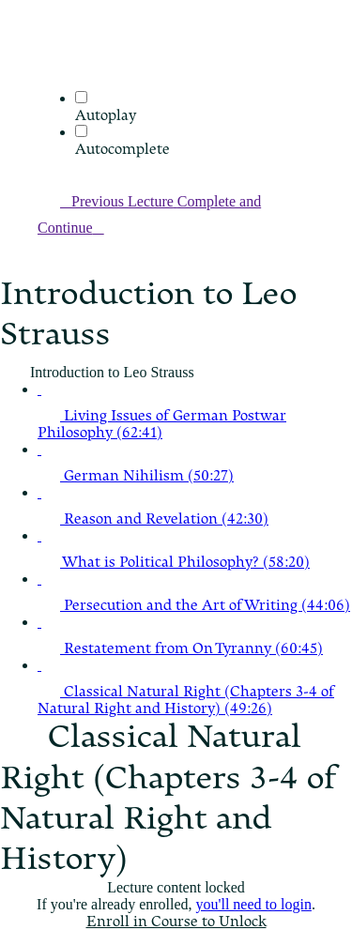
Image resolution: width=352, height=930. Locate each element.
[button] (49, 55)
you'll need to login (254, 904)
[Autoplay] (81, 97)
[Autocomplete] (81, 131)
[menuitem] (49, 81)
